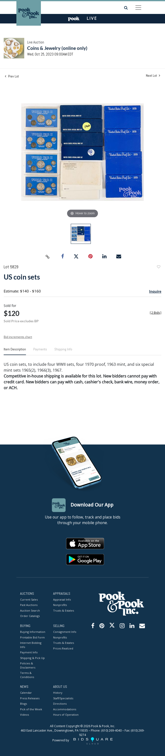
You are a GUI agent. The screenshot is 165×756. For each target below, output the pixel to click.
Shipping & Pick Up (32, 658)
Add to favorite (158, 267)
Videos (24, 715)
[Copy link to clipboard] (48, 256)
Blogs (23, 704)
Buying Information (32, 632)
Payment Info (29, 652)
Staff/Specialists (63, 698)
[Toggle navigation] (138, 7)
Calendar (26, 693)
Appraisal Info (62, 599)
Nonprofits (60, 605)
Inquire (155, 291)
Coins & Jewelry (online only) (57, 48)
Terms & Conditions (27, 675)
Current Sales (29, 599)
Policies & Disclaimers (27, 666)
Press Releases (29, 698)
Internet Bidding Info (30, 645)
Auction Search (30, 610)
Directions (60, 704)
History (57, 693)
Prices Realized (63, 648)
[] (155, 313)
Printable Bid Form (32, 637)
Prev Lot (12, 76)
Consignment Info (64, 632)
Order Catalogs (30, 616)
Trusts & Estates (63, 610)
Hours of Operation (66, 715)
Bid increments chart (18, 337)
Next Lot (153, 76)
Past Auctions (28, 605)
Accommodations (64, 709)
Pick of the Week (31, 709)
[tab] (15, 351)
